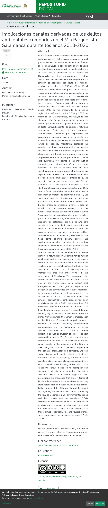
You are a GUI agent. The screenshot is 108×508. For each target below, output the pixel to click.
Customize (6, 503)
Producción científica (25, 22)
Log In (97, 16)
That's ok (100, 503)
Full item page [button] (48, 488)
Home (9, 22)
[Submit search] (88, 16)
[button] (92, 16)
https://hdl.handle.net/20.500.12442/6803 (59, 445)
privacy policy (36, 498)
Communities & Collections (19, 16)
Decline (90, 503)
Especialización (73, 22)
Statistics (56, 16)
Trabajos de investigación (50, 22)
